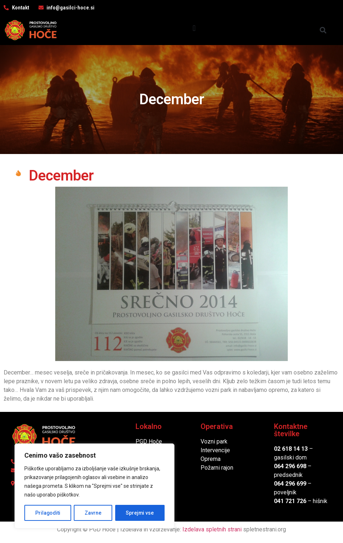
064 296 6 (287, 466)
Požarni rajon (217, 467)
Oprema (211, 458)
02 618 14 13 (291, 448)
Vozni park (214, 441)
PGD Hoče (149, 441)
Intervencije (215, 450)
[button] (194, 28)
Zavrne (93, 513)
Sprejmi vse (140, 513)
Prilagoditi (47, 513)
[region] (94, 485)
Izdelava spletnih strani (212, 529)
